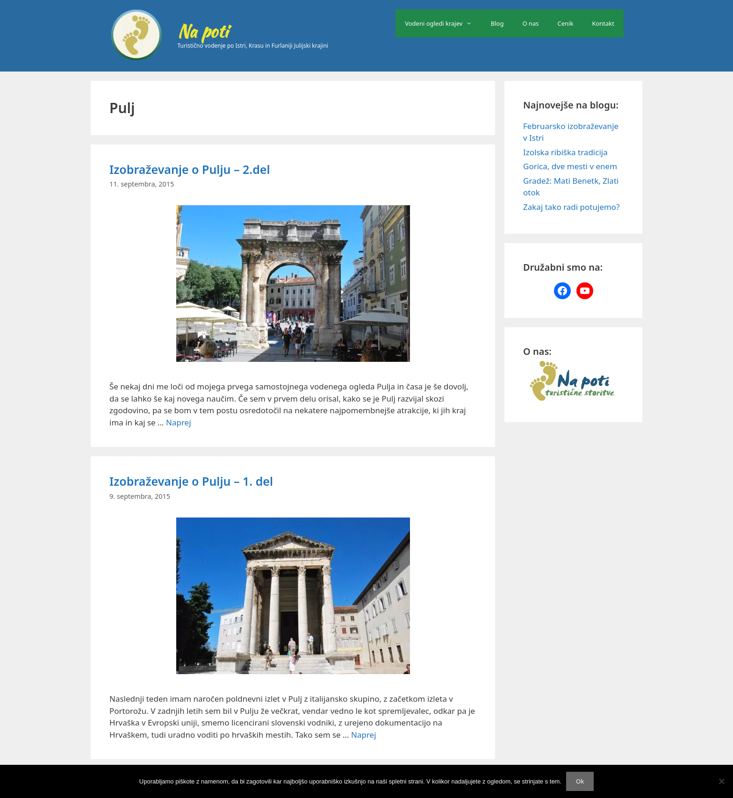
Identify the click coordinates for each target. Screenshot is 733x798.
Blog (497, 23)
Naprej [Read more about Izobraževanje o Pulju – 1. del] (363, 734)
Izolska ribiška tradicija (565, 152)
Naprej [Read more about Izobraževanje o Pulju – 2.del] (178, 422)
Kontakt (603, 23)
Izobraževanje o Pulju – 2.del (189, 169)
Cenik (566, 23)
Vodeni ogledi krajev (443, 23)
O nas (530, 23)
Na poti (203, 31)
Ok (580, 781)
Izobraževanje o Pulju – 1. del (191, 481)
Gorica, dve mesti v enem (570, 166)
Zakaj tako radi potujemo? (571, 206)
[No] (721, 781)
